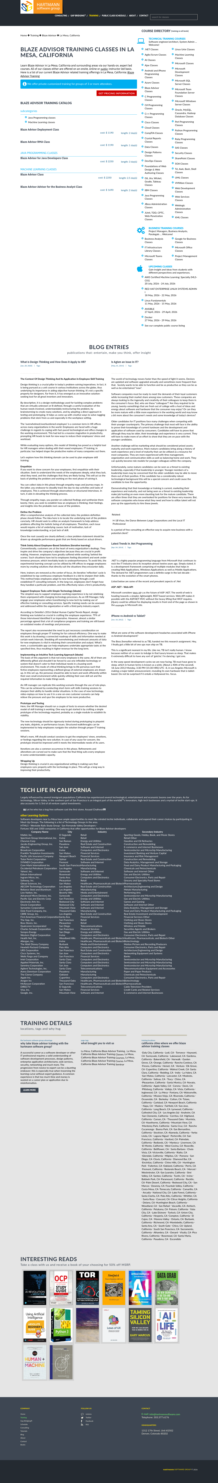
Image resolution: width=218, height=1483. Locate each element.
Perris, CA (190, 1165)
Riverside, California (184, 1095)
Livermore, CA (188, 1142)
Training (93, 15)
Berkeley (163, 1099)
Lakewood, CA (177, 1055)
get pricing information (117, 93)
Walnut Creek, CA (179, 1069)
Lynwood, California (182, 1109)
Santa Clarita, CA (150, 1195)
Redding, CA (166, 1072)
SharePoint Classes (185, 158)
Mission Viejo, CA (163, 1095)
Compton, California (179, 1215)
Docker (148, 317)
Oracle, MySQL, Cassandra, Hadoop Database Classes (185, 113)
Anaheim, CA (188, 1112)
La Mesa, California (70, 35)
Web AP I (138, 592)
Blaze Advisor (49, 35)
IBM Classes (151, 190)
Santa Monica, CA (176, 1082)
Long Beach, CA (162, 1109)
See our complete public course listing (165, 325)
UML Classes (182, 177)
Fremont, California (152, 1169)
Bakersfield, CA (162, 1059)
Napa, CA (148, 1105)
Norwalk (176, 1059)
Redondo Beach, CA (174, 1169)
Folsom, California (178, 1209)
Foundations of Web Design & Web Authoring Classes (155, 169)
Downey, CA (158, 1185)
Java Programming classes (41, 117)
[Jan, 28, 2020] (26, 366)
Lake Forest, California (184, 1192)
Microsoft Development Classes (182, 72)
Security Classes (183, 152)
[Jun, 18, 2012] (117, 619)
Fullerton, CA (155, 1165)
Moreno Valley (161, 1219)
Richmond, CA (161, 1222)
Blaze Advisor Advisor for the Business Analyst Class (51, 186)
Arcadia (147, 1192)
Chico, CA (177, 1225)
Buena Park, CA (164, 1129)
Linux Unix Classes (185, 49)
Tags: (38, 366)
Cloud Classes (152, 127)
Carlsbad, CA (160, 1102)
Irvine (190, 1175)
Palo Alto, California (171, 1195)
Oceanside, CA (149, 1099)
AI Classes (150, 59)
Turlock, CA (174, 1212)
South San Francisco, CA (166, 1229)
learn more (29, 1090)
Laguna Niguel (161, 1135)
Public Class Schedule (114, 15)
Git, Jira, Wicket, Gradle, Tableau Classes (153, 181)
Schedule (24, 1424)
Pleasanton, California (153, 1082)
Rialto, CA (182, 1152)
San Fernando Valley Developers (79, 825)
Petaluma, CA (161, 1209)
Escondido (175, 1239)
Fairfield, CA (171, 1105)
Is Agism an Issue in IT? (125, 362)
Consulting (61, 15)
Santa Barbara (178, 1149)
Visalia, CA (185, 1232)
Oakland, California (173, 1165)
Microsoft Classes (184, 63)
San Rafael (164, 1205)
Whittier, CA (190, 1195)
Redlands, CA (161, 1142)
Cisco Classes (152, 122)
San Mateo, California (153, 1075)
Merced (191, 1169)
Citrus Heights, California (184, 1199)
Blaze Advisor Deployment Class (39, 129)
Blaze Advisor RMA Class (35, 141)
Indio (177, 1072)
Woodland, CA (149, 1205)
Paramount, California (172, 1179)
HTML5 (24, 825)
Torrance (180, 1052)
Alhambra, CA (161, 1232)
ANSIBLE (149, 308)
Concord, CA (163, 1199)
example (119, 605)
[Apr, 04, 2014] (117, 547)
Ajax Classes (151, 65)
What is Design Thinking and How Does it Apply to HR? (53, 362)
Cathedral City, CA (151, 1112)
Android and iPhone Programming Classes (155, 74)
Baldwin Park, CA (151, 1179)
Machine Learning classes (41, 122)
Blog (22, 1434)
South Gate (164, 1225)
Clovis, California (162, 1159)
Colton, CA (176, 1099)
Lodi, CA (169, 1052)
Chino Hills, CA (173, 1162)
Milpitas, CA (171, 1155)
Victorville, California (164, 1152)
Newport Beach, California (182, 1102)
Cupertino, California (157, 1069)
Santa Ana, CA (149, 1225)
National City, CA (162, 1192)
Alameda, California (179, 1132)
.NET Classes (151, 49)
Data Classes (151, 146)
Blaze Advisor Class (32, 174)
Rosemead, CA (169, 1235)
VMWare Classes (184, 182)
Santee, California (163, 1175)
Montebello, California (182, 1222)
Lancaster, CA (174, 1075)
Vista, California (186, 1089)
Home (23, 35)
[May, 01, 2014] (117, 366)
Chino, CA (180, 1079)
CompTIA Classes (154, 132)
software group (177, 1469)
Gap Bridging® (26, 1421)
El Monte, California (152, 1145)
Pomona (184, 1155)
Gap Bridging (78, 15)
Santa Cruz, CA (179, 1125)
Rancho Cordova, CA (186, 1062)
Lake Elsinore (159, 1212)
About (132, 15)
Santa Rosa (148, 1199)
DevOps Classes (153, 160)
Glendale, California (152, 1155)
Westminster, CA (150, 1172)
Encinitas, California (152, 1162)
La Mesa (163, 1092)
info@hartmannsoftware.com (164, 1414)
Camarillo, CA (190, 1189)
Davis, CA (187, 1085)
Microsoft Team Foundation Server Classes (185, 92)
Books (22, 1445)
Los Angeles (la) (171, 1112)
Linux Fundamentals (155, 300)
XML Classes (181, 217)
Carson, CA (160, 1119)
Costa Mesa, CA (150, 1189)
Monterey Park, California (155, 1125)
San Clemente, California (155, 1115)
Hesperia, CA (161, 1215)
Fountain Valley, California (179, 1185)
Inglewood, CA (149, 1092)
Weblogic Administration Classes (183, 208)
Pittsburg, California (152, 1089)
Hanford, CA (171, 1139)
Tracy (170, 1079)
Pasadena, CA (161, 1239)
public (104, 69)
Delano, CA (149, 1202)
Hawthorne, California (157, 1122)
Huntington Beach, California (171, 1202)
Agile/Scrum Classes (155, 54)
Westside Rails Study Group (45, 825)
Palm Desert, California (158, 1182)
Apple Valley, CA (162, 1085)
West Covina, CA (174, 1145)
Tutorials (23, 1431)
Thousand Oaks (175, 1119)
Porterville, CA (178, 1135)
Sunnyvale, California (157, 1055)
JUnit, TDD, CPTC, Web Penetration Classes (154, 216)
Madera (159, 1105)
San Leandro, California (173, 1172)
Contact (143, 15)
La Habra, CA (189, 1072)
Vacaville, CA (178, 1205)
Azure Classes (152, 82)
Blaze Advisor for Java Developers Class (44, 158)
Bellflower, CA (161, 1149)
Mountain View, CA (181, 1122)
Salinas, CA (159, 1079)
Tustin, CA (179, 1175)
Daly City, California (152, 1052)
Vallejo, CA (171, 1089)
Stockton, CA (161, 1132)
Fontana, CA (176, 1092)
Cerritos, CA (176, 1115)
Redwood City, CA (182, 1182)
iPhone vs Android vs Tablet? (128, 615)
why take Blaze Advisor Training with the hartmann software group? (44, 1045)
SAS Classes (181, 147)
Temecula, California (170, 1189)
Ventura (180, 1065)
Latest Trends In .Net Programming (131, 543)
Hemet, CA (168, 1065)
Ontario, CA (177, 1219)
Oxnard (174, 1232)
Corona (177, 1085)
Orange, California (163, 1062)
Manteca (174, 1142)
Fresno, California (151, 1065)
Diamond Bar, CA (182, 1159)
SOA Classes (181, 163)
